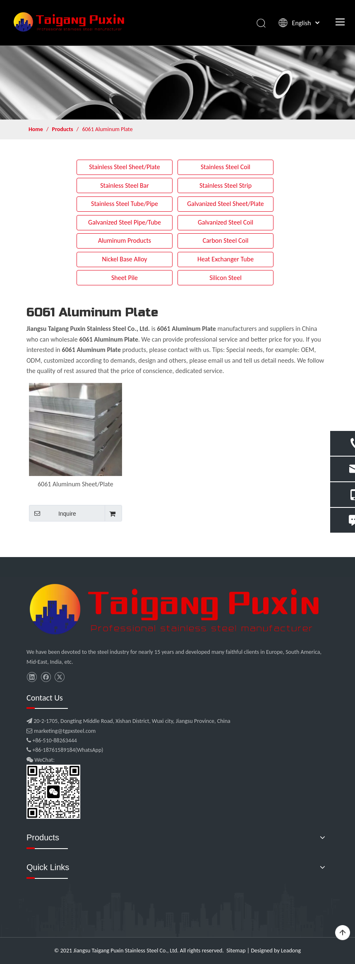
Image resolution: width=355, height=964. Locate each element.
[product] (177, 82)
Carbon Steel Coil (226, 240)
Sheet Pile (124, 278)
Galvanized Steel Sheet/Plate (225, 204)
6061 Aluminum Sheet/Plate (75, 484)
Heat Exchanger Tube (225, 259)
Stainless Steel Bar (124, 185)
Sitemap (235, 950)
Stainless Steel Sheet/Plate (124, 167)
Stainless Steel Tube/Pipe (124, 204)
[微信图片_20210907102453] (177, 609)
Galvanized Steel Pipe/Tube (124, 222)
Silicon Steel (225, 278)
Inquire (52, 513)
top (342, 933)
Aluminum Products (124, 240)
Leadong (291, 950)
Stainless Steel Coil (225, 167)
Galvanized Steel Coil (225, 222)
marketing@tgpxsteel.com (61, 730)
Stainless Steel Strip (225, 185)
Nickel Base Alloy (124, 259)
